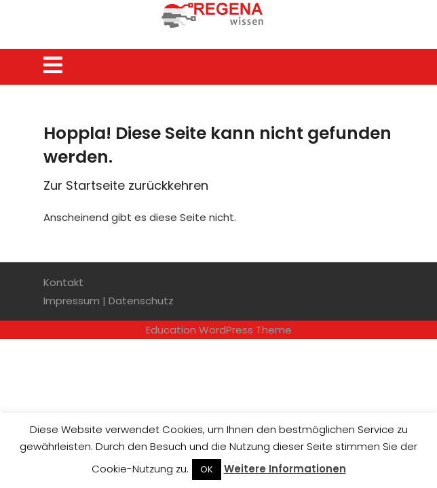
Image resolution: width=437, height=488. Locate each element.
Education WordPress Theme (219, 330)
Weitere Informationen (285, 469)
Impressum (71, 300)
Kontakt (63, 282)
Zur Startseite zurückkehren (125, 185)
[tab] (52, 65)
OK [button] (206, 469)
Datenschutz (141, 300)
